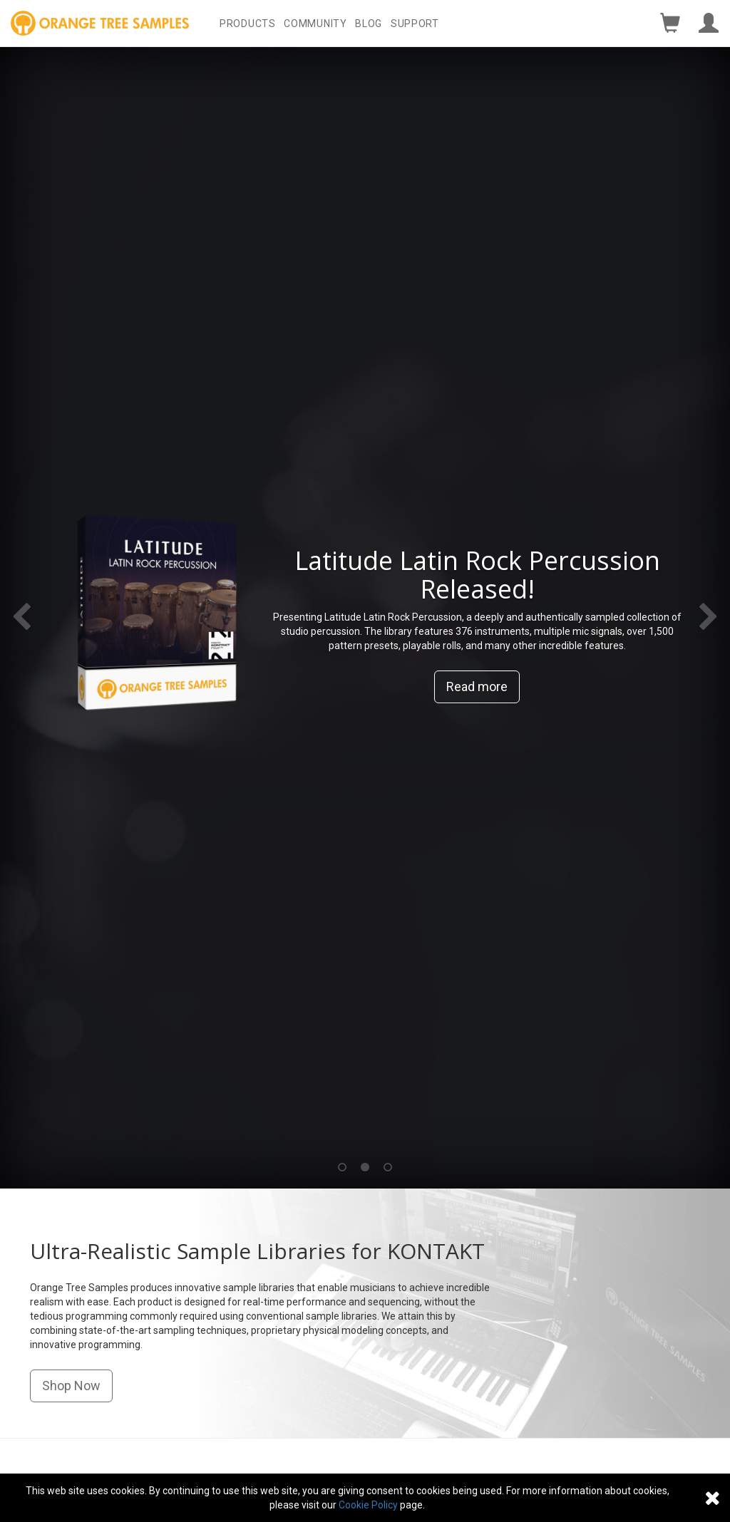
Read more (477, 686)
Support (415, 23)
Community (315, 23)
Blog (368, 23)
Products (248, 23)
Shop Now (71, 1385)
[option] (365, 618)
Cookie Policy (368, 1505)
